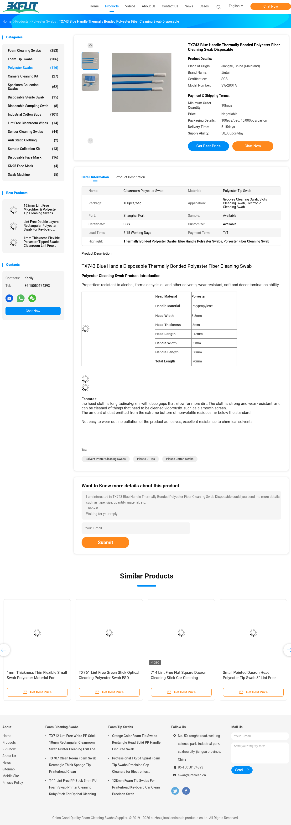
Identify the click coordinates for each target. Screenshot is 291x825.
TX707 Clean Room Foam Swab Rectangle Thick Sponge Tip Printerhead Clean (72, 764)
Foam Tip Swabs (33, 59)
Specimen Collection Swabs (33, 87)
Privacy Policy (12, 782)
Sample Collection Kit (33, 148)
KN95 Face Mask (33, 166)
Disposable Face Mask (33, 157)
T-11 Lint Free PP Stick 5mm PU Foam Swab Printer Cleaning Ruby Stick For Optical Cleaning (73, 787)
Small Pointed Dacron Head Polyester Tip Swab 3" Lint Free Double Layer (249, 677)
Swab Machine (33, 174)
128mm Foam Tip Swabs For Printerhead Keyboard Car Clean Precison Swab (136, 787)
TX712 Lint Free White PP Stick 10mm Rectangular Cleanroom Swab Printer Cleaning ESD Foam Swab (73, 743)
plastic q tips (146, 459)
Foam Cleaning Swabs (33, 50)
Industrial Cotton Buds (33, 114)
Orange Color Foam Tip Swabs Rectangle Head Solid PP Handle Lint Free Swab (136, 742)
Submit (105, 542)
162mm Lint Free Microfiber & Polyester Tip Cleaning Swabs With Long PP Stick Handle (40, 209)
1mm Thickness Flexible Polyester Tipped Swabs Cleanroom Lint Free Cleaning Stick (42, 242)
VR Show (9, 749)
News (6, 762)
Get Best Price (208, 146)
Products (9, 742)
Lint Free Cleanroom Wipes (33, 123)
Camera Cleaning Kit (33, 76)
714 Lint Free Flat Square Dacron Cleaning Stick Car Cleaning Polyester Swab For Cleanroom (178, 677)
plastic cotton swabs (179, 459)
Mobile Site (10, 776)
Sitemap (8, 769)
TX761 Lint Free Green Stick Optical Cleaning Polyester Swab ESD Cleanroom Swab (109, 677)
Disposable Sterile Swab (33, 97)
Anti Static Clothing (33, 140)
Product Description (130, 177)
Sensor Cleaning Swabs (33, 131)
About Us (9, 756)
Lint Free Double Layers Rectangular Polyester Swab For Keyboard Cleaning (41, 225)
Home (6, 736)
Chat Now (271, 6)
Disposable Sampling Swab (33, 105)
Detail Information (95, 177)
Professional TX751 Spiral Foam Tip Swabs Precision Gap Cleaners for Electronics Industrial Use (136, 765)
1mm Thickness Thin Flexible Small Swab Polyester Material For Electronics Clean (37, 677)
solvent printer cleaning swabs (106, 459)
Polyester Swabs (33, 67)
